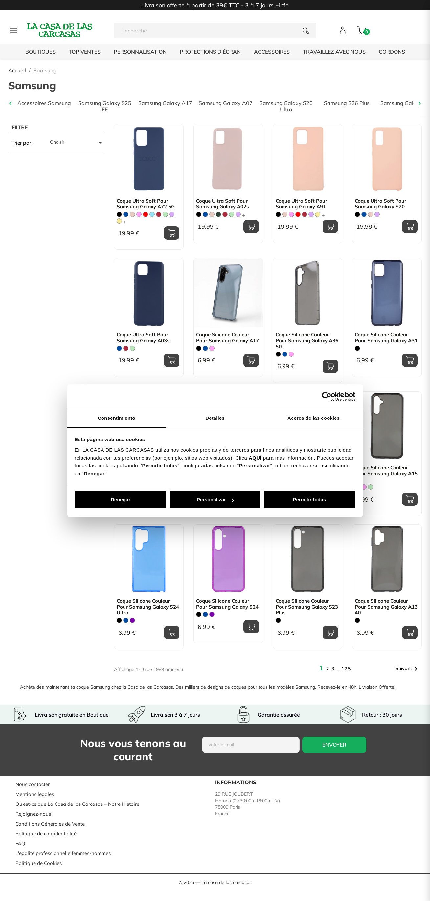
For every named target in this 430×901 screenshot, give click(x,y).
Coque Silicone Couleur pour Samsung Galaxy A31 (386, 338)
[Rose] (139, 214)
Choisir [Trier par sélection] (77, 143)
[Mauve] (171, 214)
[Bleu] (125, 214)
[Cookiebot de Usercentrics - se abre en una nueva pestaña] (326, 396)
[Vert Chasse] (218, 214)
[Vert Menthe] (165, 214)
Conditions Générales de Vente (50, 824)
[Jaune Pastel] (119, 221)
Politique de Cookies (38, 863)
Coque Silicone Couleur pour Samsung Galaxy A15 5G (386, 474)
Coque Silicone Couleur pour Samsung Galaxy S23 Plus (307, 607)
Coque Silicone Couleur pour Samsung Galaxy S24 (227, 604)
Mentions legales (34, 794)
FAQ (20, 843)
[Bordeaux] (158, 214)
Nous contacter (32, 784)
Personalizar (215, 499)
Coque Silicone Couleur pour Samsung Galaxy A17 (227, 338)
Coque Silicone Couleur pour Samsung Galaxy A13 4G (386, 607)
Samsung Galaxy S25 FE (104, 106)
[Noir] (119, 214)
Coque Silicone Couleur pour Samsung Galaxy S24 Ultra (148, 607)
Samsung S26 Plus (347, 103)
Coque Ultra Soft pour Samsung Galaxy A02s (222, 204)
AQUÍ (255, 458)
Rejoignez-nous (33, 814)
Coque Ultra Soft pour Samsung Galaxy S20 (380, 204)
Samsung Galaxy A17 (165, 103)
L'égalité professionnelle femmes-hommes (63, 853)
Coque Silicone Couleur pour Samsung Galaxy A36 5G (307, 341)
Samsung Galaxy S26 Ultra (286, 106)
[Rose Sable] (132, 214)
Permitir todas (309, 499)
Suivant (408, 669)
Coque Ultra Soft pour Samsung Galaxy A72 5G (146, 204)
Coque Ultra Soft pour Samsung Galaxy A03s (143, 338)
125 (346, 669)
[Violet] (132, 620)
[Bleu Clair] (152, 214)
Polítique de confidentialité (46, 833)
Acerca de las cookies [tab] (313, 418)
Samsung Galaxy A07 (226, 103)
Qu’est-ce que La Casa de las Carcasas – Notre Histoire (77, 804)
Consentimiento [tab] (116, 418)
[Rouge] (145, 214)
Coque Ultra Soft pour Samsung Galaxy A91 (301, 204)
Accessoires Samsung (44, 103)
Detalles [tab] (214, 418)
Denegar (120, 499)
